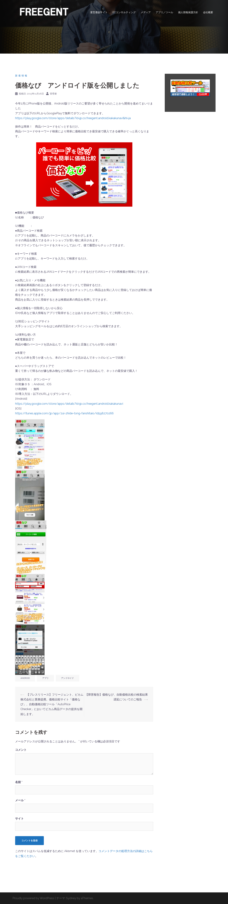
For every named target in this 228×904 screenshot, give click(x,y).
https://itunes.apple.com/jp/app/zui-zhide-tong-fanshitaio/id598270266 (64, 413)
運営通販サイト (99, 12)
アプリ (45, 678)
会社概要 (208, 12)
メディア (146, 12)
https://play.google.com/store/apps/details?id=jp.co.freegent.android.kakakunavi (69, 403)
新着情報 (21, 75)
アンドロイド (67, 678)
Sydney (71, 898)
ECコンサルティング (124, 12)
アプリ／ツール (164, 12)
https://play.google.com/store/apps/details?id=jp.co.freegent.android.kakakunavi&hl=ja (73, 118)
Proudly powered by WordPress (33, 898)
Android (25, 678)
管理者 (53, 93)
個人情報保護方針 (188, 12)
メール (20, 800)
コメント (21, 749)
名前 (18, 782)
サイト (19, 818)
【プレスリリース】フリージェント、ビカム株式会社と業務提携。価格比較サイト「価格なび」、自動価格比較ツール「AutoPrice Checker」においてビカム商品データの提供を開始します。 (51, 704)
